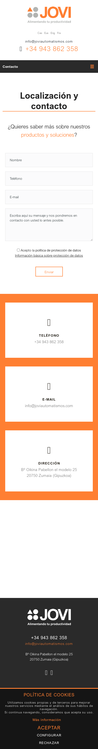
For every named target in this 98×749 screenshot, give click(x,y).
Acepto (26, 250)
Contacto (10, 66)
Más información (47, 719)
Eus (46, 33)
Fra (59, 33)
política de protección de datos (58, 250)
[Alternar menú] (90, 66)
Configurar (49, 735)
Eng (53, 33)
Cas (40, 33)
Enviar (49, 272)
